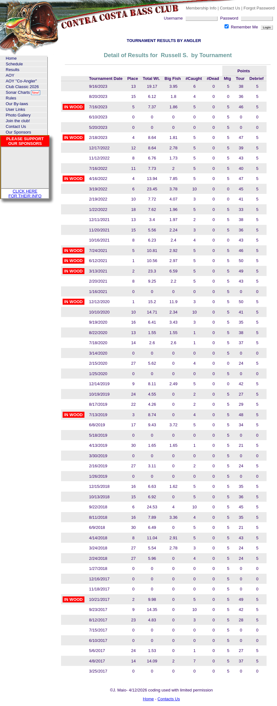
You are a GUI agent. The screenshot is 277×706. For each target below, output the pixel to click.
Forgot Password (258, 8)
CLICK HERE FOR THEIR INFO (25, 193)
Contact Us (230, 8)
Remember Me (242, 27)
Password (246, 18)
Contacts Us (168, 699)
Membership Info (201, 8)
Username (192, 18)
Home (148, 699)
